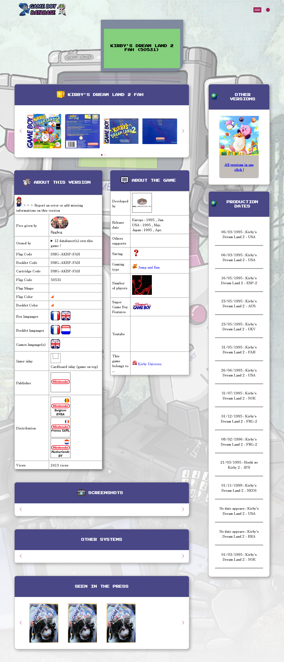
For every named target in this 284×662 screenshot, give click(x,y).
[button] (183, 131)
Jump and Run (148, 267)
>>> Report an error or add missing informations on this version (49, 207)
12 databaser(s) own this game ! (72, 243)
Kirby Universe (147, 363)
